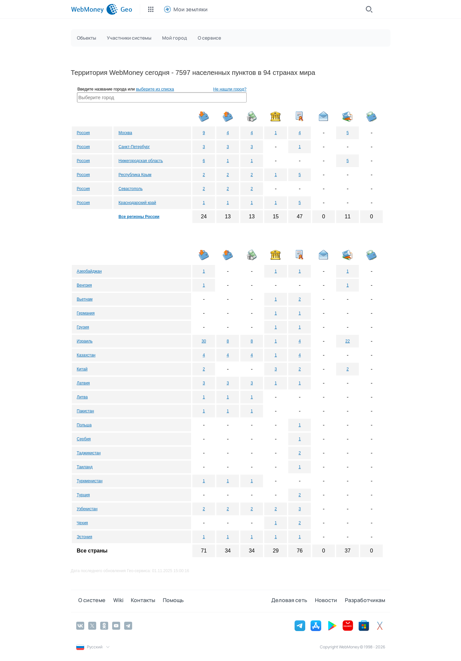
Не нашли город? (230, 89)
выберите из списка (155, 89)
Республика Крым (134, 174)
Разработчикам (365, 600)
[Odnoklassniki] (104, 625)
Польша (84, 425)
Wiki (114, 600)
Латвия (83, 383)
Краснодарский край (137, 202)
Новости (328, 600)
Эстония (85, 537)
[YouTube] (116, 625)
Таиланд (85, 467)
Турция (83, 495)
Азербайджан (89, 271)
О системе (90, 600)
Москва (125, 132)
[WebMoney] (94, 9)
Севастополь (130, 188)
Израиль (85, 341)
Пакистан (85, 411)
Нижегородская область (140, 160)
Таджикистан (89, 453)
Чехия (82, 523)
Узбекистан (87, 509)
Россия (83, 132)
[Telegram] (128, 625)
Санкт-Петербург (134, 146)
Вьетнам (85, 299)
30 (204, 341)
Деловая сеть (294, 600)
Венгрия (84, 285)
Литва (82, 397)
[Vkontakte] (80, 625)
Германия (86, 313)
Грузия (83, 327)
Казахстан (86, 355)
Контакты (136, 600)
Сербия (84, 439)
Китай (82, 369)
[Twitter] (92, 625)
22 (348, 341)
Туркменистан (90, 481)
